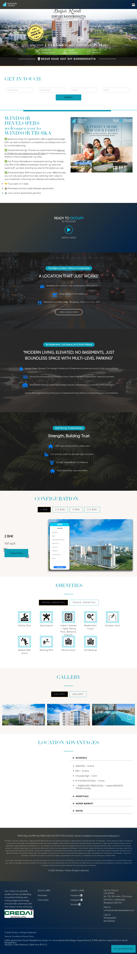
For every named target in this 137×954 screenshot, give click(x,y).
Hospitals (82, 796)
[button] (10, 33)
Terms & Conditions (13, 936)
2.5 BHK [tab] (60, 509)
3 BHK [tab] (76, 509)
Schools (81, 757)
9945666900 (110, 918)
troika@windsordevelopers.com (119, 910)
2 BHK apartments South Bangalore (22, 940)
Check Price (16, 553)
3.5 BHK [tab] (92, 509)
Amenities (42, 895)
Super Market (84, 803)
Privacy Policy (28, 936)
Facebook (76, 895)
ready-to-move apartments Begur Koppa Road (66, 940)
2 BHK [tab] (44, 509)
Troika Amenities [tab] (53, 602)
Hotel (79, 810)
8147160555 (109, 921)
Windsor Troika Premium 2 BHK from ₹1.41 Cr (25, 944)
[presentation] (7, 717)
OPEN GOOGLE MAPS (68, 312)
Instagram (76, 900)
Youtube (75, 904)
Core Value (43, 900)
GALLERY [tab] (59, 694)
